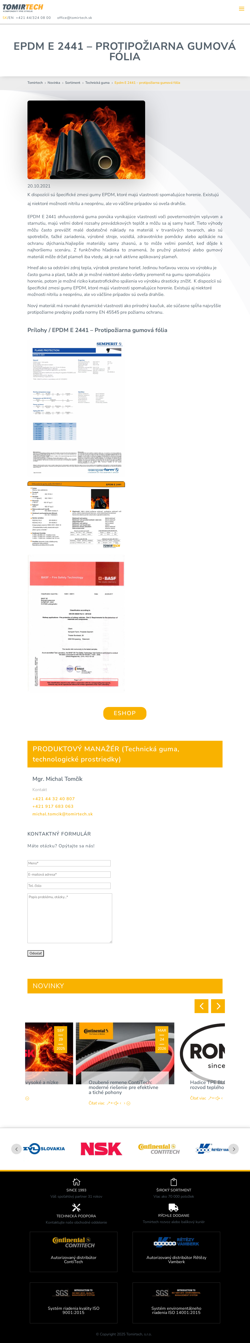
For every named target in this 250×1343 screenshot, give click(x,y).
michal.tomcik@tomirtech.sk (62, 814)
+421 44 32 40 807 (53, 799)
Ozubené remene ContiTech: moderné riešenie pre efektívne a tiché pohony (123, 1087)
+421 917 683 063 (53, 806)
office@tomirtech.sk (74, 17)
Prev (16, 1149)
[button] (201, 1006)
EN (11, 17)
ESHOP (125, 713)
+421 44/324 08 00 (32, 17)
